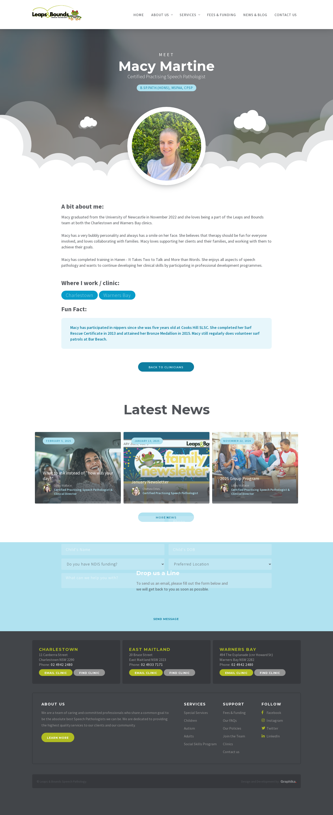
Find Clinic (89, 673)
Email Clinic (56, 673)
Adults (189, 736)
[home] (56, 12)
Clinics (228, 744)
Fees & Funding (221, 15)
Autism (189, 728)
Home (138, 15)
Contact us (231, 751)
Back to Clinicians (166, 367)
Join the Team (234, 736)
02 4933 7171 (152, 664)
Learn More (58, 737)
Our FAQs (230, 720)
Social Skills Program (200, 744)
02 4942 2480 (62, 664)
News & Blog (255, 15)
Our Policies (232, 728)
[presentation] (95, 599)
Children (190, 720)
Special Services (196, 712)
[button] (162, 14)
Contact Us (286, 15)
